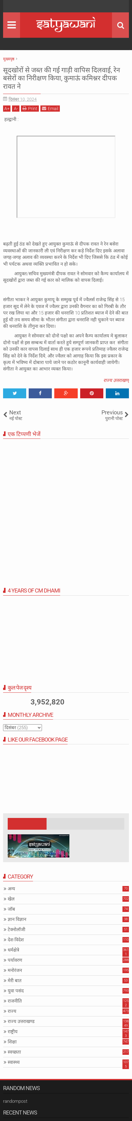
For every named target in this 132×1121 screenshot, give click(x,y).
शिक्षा (12, 1042)
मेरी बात (15, 980)
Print (30, 108)
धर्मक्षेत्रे (13, 950)
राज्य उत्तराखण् (116, 380)
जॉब (11, 909)
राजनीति (15, 1001)
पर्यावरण (15, 960)
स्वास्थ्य (14, 1062)
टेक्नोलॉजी (16, 929)
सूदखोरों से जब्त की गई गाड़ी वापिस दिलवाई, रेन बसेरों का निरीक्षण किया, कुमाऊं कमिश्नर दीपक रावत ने (61, 78)
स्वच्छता (14, 1052)
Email (50, 108)
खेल (11, 899)
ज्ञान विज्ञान (17, 919)
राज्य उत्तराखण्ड (21, 1021)
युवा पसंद (16, 991)
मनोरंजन (15, 970)
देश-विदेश (16, 940)
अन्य (11, 889)
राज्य (12, 1011)
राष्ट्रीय (13, 1031)
